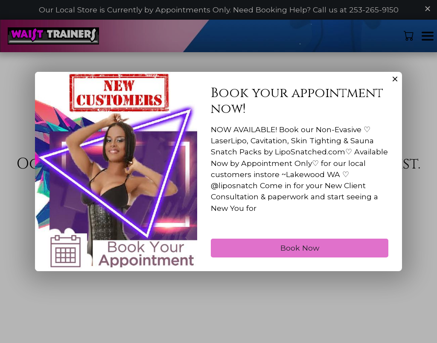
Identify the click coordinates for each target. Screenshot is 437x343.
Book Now (299, 259)
